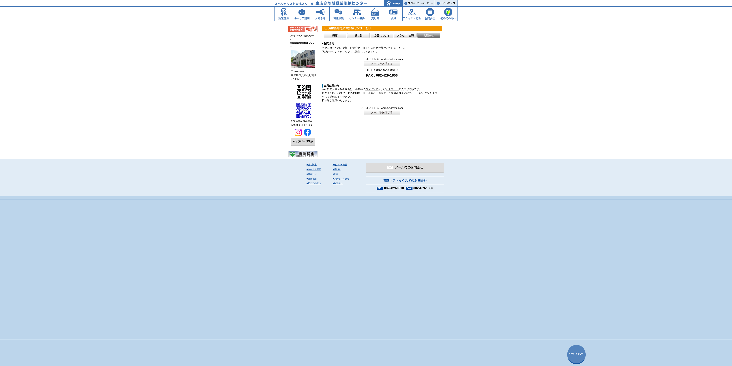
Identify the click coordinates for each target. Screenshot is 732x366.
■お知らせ (312, 174)
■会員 (335, 174)
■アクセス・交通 (341, 179)
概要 (335, 35)
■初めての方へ (314, 183)
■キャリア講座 (314, 169)
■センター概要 (340, 165)
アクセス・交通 (405, 35)
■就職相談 (312, 179)
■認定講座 (312, 165)
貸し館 (358, 35)
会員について (382, 35)
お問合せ (428, 35)
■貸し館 (337, 169)
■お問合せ (338, 183)
